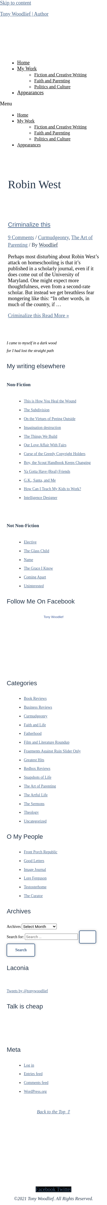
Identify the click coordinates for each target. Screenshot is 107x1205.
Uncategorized (35, 821)
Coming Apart (35, 577)
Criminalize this (29, 224)
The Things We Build (40, 436)
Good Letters (34, 861)
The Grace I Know (38, 568)
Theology (31, 812)
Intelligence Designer (40, 498)
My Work (27, 68)
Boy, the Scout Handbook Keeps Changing (57, 463)
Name (28, 560)
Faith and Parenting (52, 80)
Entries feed (33, 1074)
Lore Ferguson (35, 878)
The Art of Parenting (40, 786)
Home (23, 63)
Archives (14, 926)
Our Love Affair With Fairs (45, 445)
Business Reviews (38, 707)
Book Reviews (35, 698)
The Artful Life (36, 795)
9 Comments (21, 237)
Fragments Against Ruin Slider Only (52, 751)
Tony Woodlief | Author (24, 14)
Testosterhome (35, 887)
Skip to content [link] (15, 3)
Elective (30, 542)
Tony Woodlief (53, 617)
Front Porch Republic (40, 852)
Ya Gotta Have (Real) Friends (47, 471)
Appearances (30, 92)
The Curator (33, 896)
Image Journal (35, 870)
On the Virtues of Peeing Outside (49, 419)
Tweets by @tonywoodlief (27, 991)
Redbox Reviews (37, 768)
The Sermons (34, 804)
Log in (29, 1065)
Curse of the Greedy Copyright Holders (54, 454)
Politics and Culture (52, 86)
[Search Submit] (87, 937)
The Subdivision (36, 410)
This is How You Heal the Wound (50, 401)
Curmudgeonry (53, 237)
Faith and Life (35, 725)
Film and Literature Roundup (46, 742)
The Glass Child (36, 551)
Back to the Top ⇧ (53, 1111)
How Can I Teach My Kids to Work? (52, 489)
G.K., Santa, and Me (40, 480)
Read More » (38, 315)
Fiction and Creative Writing (60, 74)
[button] (53, 104)
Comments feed (36, 1083)
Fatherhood (32, 733)
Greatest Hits (34, 760)
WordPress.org (35, 1091)
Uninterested (34, 586)
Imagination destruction (42, 427)
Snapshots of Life (37, 777)
